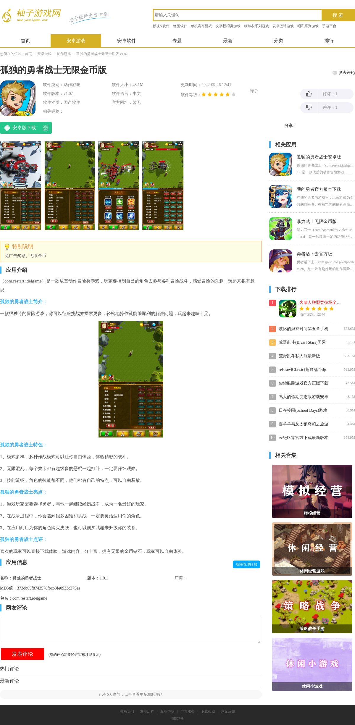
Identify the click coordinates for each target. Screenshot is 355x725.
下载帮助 (208, 711)
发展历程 (147, 711)
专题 (177, 40)
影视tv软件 (161, 26)
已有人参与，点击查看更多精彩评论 (131, 694)
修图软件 (180, 26)
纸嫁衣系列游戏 (256, 26)
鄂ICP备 (177, 718)
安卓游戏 (76, 40)
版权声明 (167, 711)
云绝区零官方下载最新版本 (303, 437)
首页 (25, 40)
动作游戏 (64, 54)
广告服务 (187, 711)
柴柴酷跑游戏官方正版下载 (303, 383)
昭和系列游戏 (308, 26)
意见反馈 (228, 711)
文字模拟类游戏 (228, 26)
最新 (228, 40)
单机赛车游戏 (201, 26)
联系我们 (127, 711)
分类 (278, 40)
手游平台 (329, 26)
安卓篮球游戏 (283, 26)
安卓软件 (126, 40)
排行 (329, 40)
